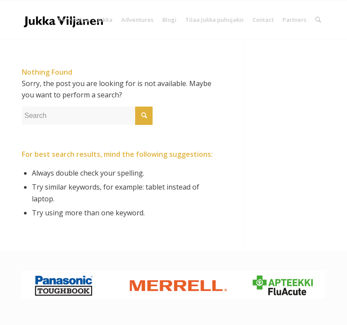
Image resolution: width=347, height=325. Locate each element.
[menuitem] (73, 19)
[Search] (318, 19)
